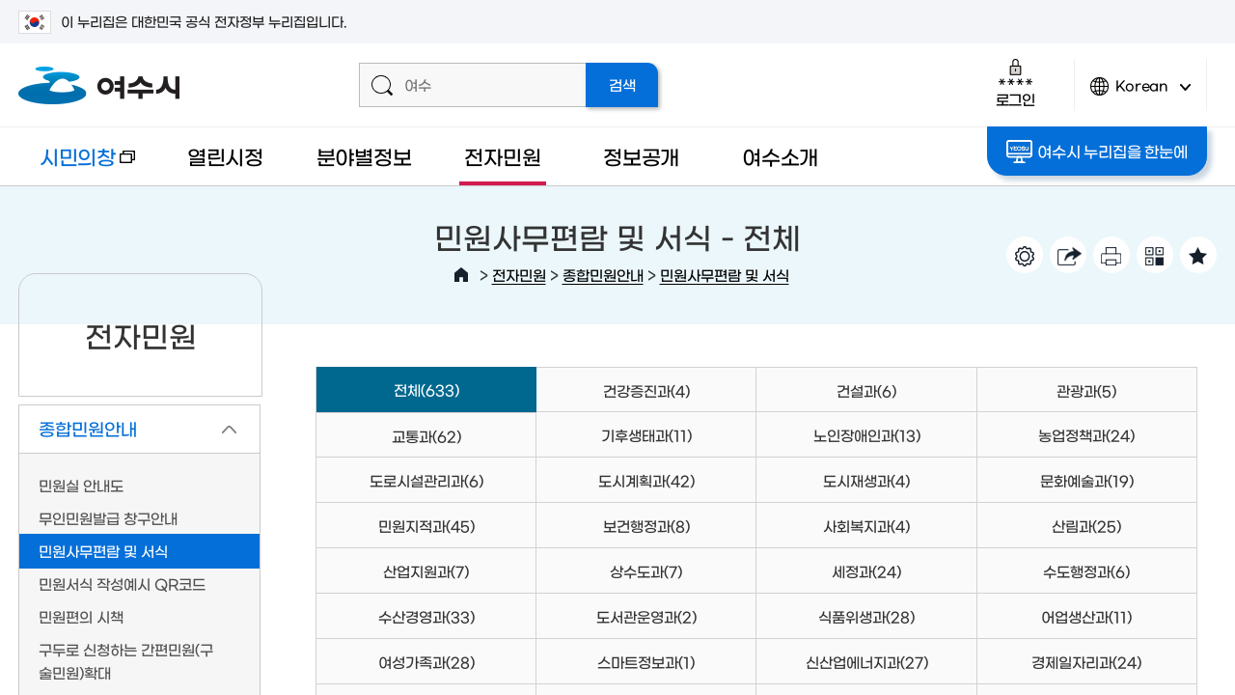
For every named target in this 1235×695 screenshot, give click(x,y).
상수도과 (646, 571)
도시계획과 (646, 480)
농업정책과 (1086, 435)
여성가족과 (426, 661)
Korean (1140, 94)
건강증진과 (646, 390)
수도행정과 (1086, 571)
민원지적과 (426, 525)
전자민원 (502, 156)
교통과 (426, 436)
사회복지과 (866, 525)
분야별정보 (364, 156)
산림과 (1086, 525)
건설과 (866, 390)
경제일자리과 (1086, 661)
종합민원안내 (603, 274)
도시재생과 (866, 480)
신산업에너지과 (867, 661)
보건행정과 (646, 525)
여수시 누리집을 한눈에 (1096, 151)
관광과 (1086, 390)
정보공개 (641, 156)
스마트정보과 (646, 661)
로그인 (1015, 82)
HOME (461, 275)
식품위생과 (866, 616)
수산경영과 (426, 616)
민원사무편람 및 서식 (724, 274)
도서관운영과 (646, 616)
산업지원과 (426, 571)
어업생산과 (1086, 616)
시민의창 (76, 165)
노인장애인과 (866, 435)
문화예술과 (1087, 480)
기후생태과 (646, 435)
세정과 (866, 571)
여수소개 (780, 156)
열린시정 (225, 156)
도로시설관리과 (426, 480)
